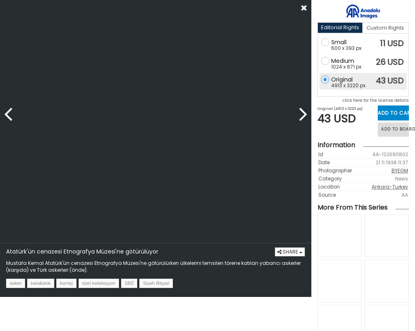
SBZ (129, 283)
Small (339, 42)
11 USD (392, 43)
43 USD (390, 80)
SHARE (289, 251)
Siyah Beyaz (156, 283)
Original (342, 79)
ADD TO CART (393, 113)
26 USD (390, 62)
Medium (342, 61)
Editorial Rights (340, 27)
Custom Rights (385, 28)
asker (15, 283)
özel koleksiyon (98, 283)
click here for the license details (376, 100)
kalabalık (41, 283)
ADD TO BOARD (395, 129)
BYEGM (400, 170)
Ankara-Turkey (390, 186)
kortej (66, 283)
